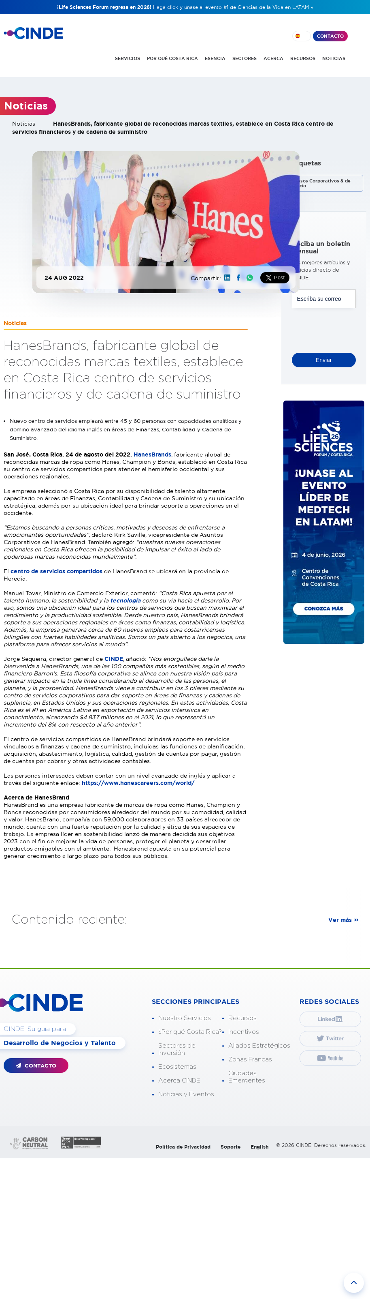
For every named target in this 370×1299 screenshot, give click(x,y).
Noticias (23, 123)
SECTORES (244, 58)
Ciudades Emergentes (246, 1077)
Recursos (242, 1018)
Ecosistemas (177, 1067)
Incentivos (243, 1032)
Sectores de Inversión (177, 1049)
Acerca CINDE (179, 1081)
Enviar (324, 360)
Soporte (230, 1146)
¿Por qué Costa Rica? (190, 1032)
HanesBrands (152, 454)
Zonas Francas (250, 1060)
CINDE (113, 659)
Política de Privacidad (183, 1146)
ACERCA (273, 58)
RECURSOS (302, 58)
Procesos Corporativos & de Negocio (319, 183)
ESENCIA (215, 58)
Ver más (340, 920)
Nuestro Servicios (184, 1018)
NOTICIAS (333, 58)
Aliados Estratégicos (259, 1046)
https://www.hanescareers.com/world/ (138, 783)
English (259, 1146)
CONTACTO (330, 36)
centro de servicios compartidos (56, 571)
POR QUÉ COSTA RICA (172, 58)
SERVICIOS (127, 58)
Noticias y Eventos (186, 1094)
